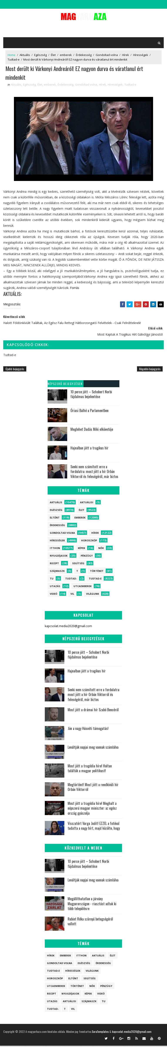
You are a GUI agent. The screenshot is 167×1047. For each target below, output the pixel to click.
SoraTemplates (100, 1032)
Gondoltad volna (107, 55)
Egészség (40, 55)
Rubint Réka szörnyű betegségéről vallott (90, 923)
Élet (53, 55)
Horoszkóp (89, 541)
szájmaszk (57, 572)
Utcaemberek (82, 587)
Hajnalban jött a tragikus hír (89, 449)
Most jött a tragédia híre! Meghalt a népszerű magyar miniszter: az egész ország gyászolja (92, 809)
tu (51, 579)
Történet (97, 572)
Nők (101, 549)
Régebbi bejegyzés (149, 370)
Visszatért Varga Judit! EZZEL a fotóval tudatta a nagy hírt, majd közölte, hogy (94, 827)
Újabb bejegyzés (14, 370)
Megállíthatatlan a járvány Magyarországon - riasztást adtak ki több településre (92, 904)
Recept (54, 564)
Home (11, 55)
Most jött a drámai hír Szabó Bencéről (93, 711)
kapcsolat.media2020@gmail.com (131, 1032)
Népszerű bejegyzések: (66, 385)
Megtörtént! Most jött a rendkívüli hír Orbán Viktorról (93, 788)
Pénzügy (87, 557)
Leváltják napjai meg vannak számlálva (93, 748)
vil (72, 595)
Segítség (78, 564)
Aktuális (25, 55)
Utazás (55, 587)
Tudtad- (71, 579)
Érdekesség (84, 55)
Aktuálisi (86, 503)
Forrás (74, 289)
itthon (55, 549)
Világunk (92, 595)
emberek (66, 55)
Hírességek (140, 55)
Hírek (125, 55)
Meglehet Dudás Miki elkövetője (91, 430)
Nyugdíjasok (58, 557)
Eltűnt (55, 518)
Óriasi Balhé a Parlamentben (89, 411)
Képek (81, 549)
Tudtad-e (14, 59)
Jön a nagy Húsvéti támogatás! (88, 729)
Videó (53, 595)
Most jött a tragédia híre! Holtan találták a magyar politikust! (90, 770)
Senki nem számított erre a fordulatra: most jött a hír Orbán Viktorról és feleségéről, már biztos (94, 472)
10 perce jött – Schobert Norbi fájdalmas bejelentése (91, 395)
